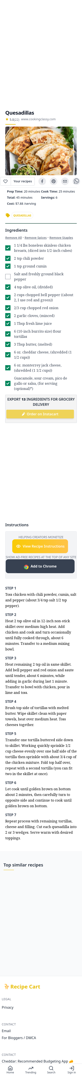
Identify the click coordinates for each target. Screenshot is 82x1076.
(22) (16, 119)
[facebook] (42, 181)
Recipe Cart (25, 986)
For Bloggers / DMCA (19, 1037)
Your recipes (23, 181)
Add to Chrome (40, 567)
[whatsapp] (76, 181)
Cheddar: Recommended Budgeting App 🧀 (37, 1061)
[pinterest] (54, 181)
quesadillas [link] (22, 215)
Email (6, 1030)
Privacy (7, 1007)
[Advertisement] (41, 54)
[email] (65, 181)
